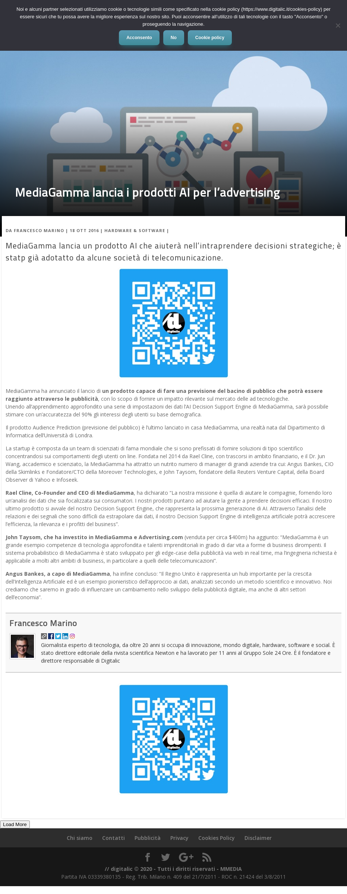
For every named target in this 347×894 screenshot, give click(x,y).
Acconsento (139, 37)
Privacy (179, 837)
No (174, 37)
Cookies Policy (216, 837)
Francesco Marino (39, 230)
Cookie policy (209, 37)
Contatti (113, 837)
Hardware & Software (134, 230)
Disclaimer (258, 837)
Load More (15, 824)
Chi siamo (79, 837)
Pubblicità (148, 837)
